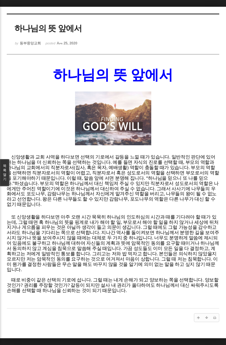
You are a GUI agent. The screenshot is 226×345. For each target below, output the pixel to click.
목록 (4, 172)
